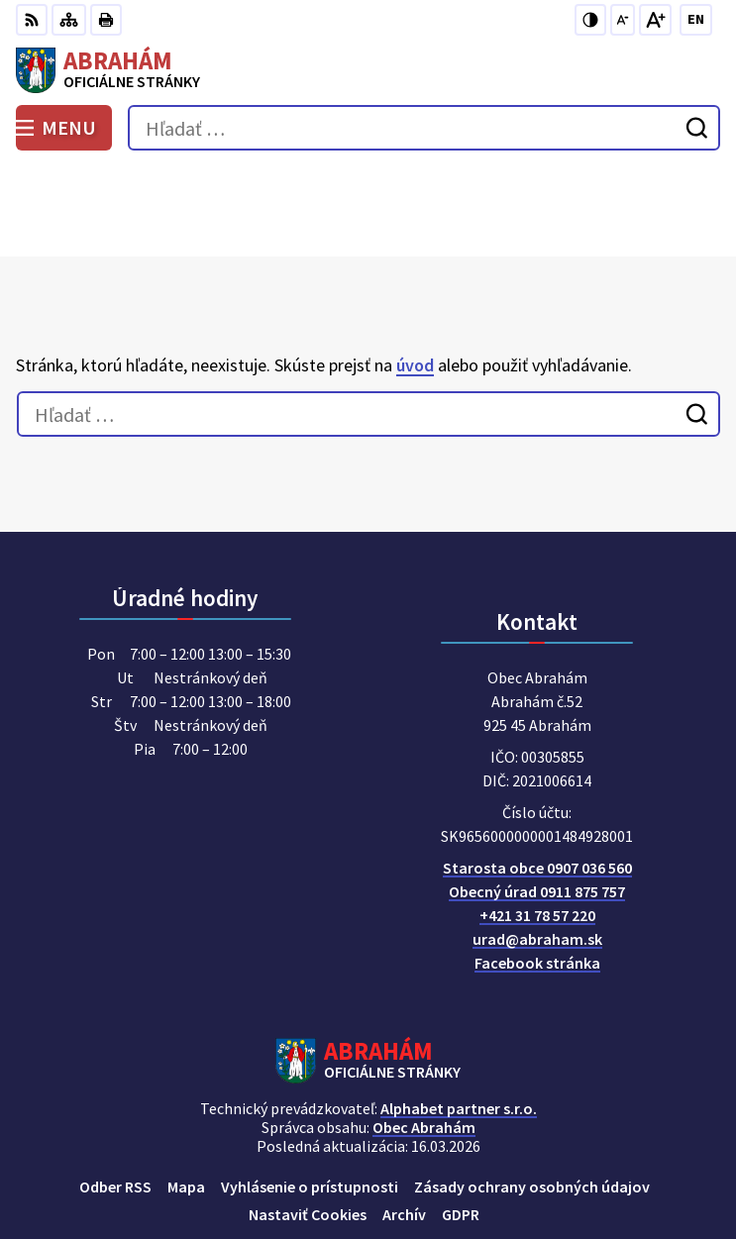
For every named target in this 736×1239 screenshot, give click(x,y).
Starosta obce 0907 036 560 (537, 778)
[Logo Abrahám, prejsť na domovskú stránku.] (368, 70)
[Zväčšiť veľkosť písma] (655, 20)
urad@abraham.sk (537, 850)
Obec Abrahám (423, 1038)
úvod (415, 274)
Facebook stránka (537, 873)
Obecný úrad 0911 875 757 (537, 802)
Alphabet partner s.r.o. (458, 1019)
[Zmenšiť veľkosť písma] (622, 20)
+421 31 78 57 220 (537, 826)
